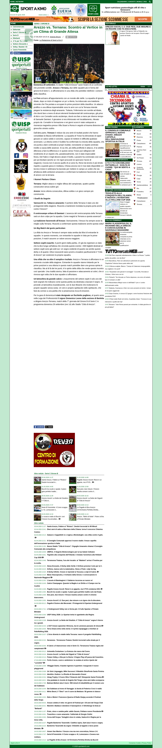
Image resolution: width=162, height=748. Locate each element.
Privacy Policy (146, 743)
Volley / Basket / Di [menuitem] (19, 47)
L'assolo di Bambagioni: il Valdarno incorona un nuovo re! (70, 580)
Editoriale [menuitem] (15, 30)
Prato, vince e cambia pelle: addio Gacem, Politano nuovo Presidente (74, 711)
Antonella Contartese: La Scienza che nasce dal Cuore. (68, 651)
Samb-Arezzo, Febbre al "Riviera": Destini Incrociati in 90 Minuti (72, 526)
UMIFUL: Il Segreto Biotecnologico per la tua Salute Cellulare (71, 552)
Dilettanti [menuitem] (15, 38)
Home (13, 24)
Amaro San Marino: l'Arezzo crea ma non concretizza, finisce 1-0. (72, 731)
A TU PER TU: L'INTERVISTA (117, 160)
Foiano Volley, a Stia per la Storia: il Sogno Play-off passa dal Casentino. (75, 657)
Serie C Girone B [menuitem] (18, 32)
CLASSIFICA (139, 127)
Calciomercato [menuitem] (17, 27)
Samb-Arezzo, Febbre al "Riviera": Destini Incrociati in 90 (129, 89)
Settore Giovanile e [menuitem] (19, 44)
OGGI (143, 87)
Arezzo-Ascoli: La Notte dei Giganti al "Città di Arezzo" (68, 654)
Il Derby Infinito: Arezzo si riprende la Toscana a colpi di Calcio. (72, 572)
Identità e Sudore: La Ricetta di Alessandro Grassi (66, 674)
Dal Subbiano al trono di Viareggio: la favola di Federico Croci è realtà (74, 689)
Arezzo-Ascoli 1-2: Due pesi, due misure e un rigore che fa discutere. (74, 600)
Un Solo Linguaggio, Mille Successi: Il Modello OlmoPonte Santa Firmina (75, 671)
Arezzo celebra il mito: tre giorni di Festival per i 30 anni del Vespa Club (75, 703)
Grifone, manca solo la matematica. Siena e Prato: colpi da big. (71, 569)
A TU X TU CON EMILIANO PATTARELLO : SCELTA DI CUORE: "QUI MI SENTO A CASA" (117, 166)
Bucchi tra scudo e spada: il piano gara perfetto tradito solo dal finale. (74, 592)
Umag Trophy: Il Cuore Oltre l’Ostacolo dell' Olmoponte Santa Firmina (74, 677)
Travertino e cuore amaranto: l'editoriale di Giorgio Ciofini (69, 714)
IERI (149, 87)
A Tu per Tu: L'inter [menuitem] (19, 41)
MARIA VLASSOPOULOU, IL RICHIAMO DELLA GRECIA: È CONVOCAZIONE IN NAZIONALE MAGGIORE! (118, 226)
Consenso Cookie (135, 743)
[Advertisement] (128, 65)
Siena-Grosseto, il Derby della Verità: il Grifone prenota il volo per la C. (74, 566)
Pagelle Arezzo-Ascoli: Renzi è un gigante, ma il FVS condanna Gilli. (73, 589)
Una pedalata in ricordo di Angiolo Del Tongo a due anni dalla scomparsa (75, 680)
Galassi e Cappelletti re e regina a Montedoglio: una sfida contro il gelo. (75, 535)
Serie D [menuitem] (15, 35)
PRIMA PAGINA (112, 127)
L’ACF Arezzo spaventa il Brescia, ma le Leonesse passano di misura (74, 626)
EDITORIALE (111, 24)
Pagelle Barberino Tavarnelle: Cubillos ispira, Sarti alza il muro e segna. (75, 723)
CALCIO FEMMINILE (114, 220)
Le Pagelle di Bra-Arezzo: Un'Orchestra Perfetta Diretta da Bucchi (72, 740)
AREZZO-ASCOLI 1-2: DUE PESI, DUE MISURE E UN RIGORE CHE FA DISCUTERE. (128, 28)
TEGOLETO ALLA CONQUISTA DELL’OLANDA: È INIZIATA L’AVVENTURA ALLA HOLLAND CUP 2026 (118, 196)
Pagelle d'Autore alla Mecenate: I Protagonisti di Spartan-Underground (74, 603)
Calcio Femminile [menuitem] (18, 50)
